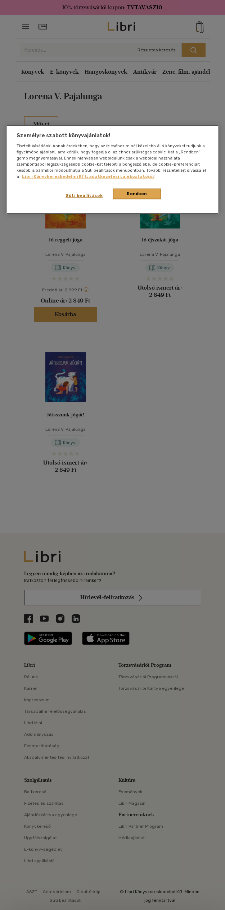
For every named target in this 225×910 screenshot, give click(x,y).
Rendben (137, 193)
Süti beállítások (84, 195)
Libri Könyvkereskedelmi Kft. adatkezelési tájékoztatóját (88, 176)
